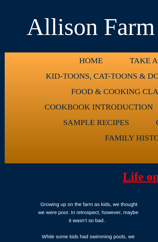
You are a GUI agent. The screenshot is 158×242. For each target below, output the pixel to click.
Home (91, 60)
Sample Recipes (96, 122)
